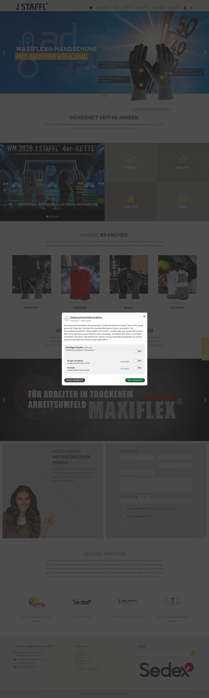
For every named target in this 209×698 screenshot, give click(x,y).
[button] (135, 351)
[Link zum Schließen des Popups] (144, 317)
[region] (104, 359)
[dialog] (104, 349)
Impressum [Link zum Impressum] (74, 321)
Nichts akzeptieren (75, 380)
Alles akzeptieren (135, 380)
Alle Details (125, 362)
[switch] (138, 351)
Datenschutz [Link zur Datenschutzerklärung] (86, 321)
